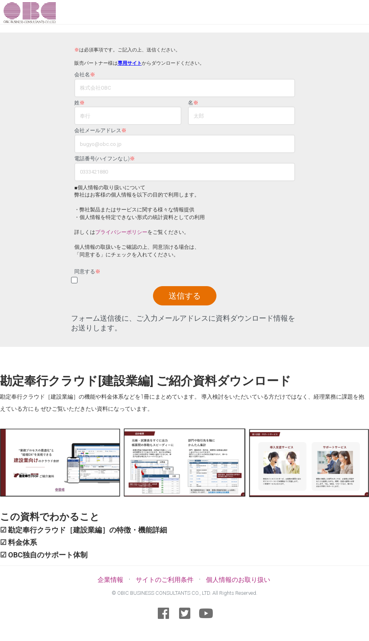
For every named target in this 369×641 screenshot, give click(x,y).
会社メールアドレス (100, 130)
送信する (185, 296)
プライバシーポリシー (121, 232)
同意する (87, 271)
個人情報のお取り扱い (238, 580)
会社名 (84, 75)
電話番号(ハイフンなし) (104, 159)
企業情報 (110, 580)
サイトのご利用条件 (165, 580)
